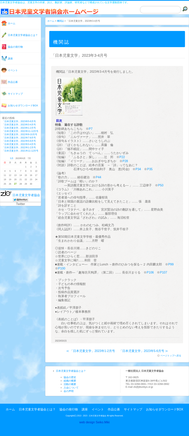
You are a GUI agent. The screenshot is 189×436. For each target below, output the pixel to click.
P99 (170, 264)
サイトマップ (15, 93)
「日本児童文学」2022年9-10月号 (19, 134)
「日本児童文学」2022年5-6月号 (19, 141)
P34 (138, 169)
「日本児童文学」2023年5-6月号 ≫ (143, 351)
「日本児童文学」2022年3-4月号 (19, 144)
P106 (150, 272)
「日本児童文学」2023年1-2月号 (19, 128)
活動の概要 (70, 384)
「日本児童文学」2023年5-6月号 (19, 121)
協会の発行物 (15, 46)
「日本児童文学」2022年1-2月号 (19, 147)
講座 (10, 58)
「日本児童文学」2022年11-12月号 (20, 131)
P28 (125, 161)
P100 (61, 268)
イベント (13, 70)
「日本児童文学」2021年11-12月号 (20, 150)
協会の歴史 (70, 377)
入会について (71, 387)
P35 (149, 169)
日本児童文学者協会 (26, 195)
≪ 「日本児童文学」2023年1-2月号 (90, 351)
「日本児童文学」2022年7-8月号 (19, 137)
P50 (160, 185)
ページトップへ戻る (169, 355)
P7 (91, 128)
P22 (122, 157)
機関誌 (60, 21)
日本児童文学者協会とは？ (23, 35)
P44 (98, 177)
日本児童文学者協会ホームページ (52, 13)
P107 (163, 272)
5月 (11, 158)
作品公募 (13, 82)
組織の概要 (70, 380)
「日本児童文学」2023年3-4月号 (19, 124)
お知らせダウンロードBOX (23, 105)
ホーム (11, 23)
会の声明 (69, 391)
